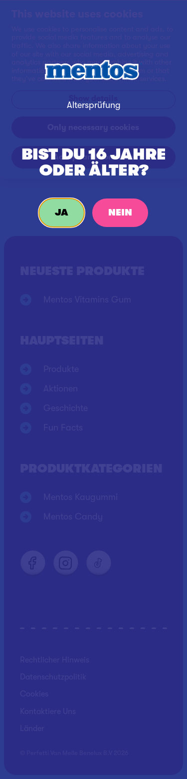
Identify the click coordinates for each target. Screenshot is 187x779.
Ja (61, 212)
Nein (120, 212)
